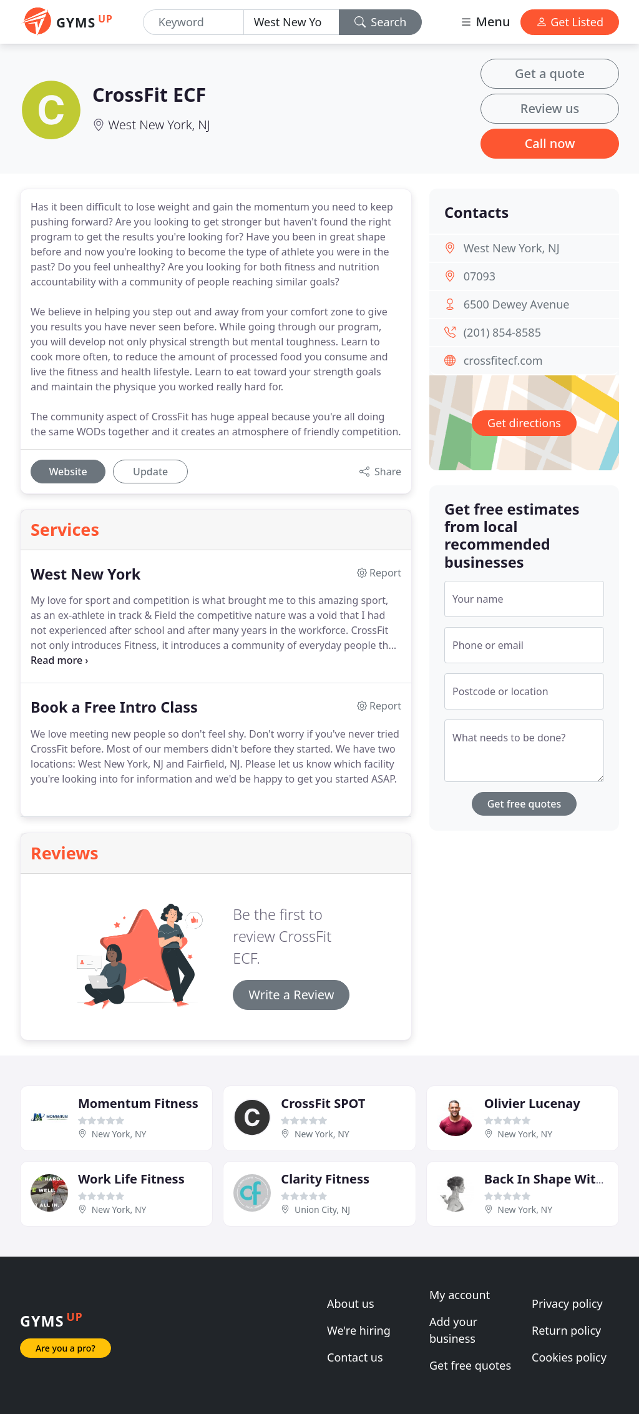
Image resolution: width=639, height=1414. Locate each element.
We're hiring (359, 1330)
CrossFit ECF (149, 94)
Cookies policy (569, 1357)
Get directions (524, 422)
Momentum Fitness (138, 1103)
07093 (479, 276)
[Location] (291, 22)
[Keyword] (193, 22)
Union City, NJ (322, 1209)
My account (459, 1294)
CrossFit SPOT (323, 1103)
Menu (485, 21)
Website (68, 471)
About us (350, 1303)
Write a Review (291, 994)
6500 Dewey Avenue (517, 304)
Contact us (355, 1357)
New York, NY (119, 1134)
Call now (550, 143)
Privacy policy (567, 1303)
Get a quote (550, 73)
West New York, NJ (159, 124)
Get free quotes (524, 804)
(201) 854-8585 (502, 332)
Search (380, 21)
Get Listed (569, 21)
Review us (549, 108)
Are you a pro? (65, 1348)
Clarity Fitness (325, 1178)
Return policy (566, 1330)
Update (150, 471)
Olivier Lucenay (532, 1103)
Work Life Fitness (131, 1178)
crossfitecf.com (503, 360)
